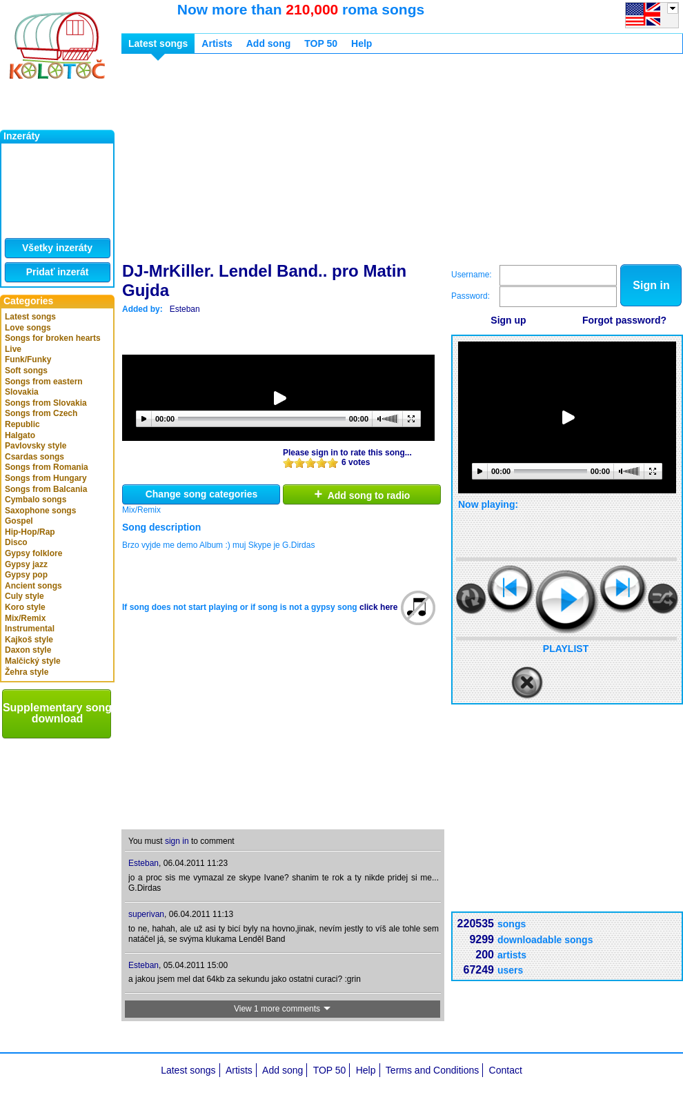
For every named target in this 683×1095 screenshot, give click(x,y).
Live (13, 349)
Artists (216, 43)
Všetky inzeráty (57, 247)
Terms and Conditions (432, 1070)
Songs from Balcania (46, 489)
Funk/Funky (28, 359)
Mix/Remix (25, 618)
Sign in (651, 285)
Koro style (25, 607)
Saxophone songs (40, 510)
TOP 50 (320, 43)
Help (361, 43)
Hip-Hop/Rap (30, 532)
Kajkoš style (29, 639)
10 (332, 462)
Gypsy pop (26, 575)
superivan (146, 914)
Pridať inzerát (57, 271)
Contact (505, 1070)
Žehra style (26, 672)
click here (378, 607)
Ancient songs (33, 586)
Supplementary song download (57, 713)
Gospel (19, 521)
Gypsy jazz (26, 564)
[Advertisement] (278, 160)
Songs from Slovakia (46, 403)
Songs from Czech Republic (41, 418)
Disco (16, 542)
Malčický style (33, 661)
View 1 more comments (283, 1009)
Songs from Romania (46, 467)
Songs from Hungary (46, 478)
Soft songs (26, 370)
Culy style (24, 596)
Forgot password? (624, 320)
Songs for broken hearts (53, 338)
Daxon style (28, 650)
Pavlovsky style (35, 446)
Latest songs (30, 317)
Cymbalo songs (35, 499)
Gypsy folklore (33, 553)
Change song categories (202, 494)
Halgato (20, 435)
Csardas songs (34, 457)
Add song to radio (362, 494)
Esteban (185, 309)
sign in (177, 841)
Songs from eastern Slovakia (44, 387)
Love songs (28, 328)
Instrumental (30, 628)
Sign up (508, 320)
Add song (268, 43)
